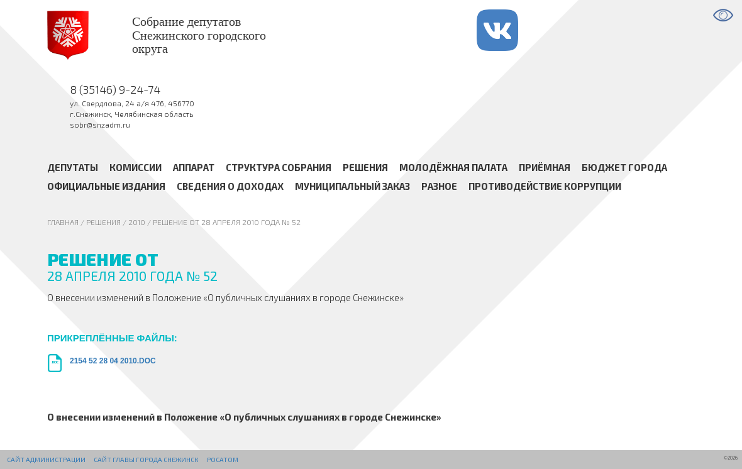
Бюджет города (624, 166)
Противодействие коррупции (544, 186)
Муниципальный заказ (352, 186)
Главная (63, 222)
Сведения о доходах (230, 186)
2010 (136, 222)
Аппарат (193, 166)
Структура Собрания (278, 166)
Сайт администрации (46, 459)
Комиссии (135, 166)
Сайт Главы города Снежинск (146, 459)
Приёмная (544, 166)
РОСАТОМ (222, 459)
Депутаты (72, 166)
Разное (439, 186)
